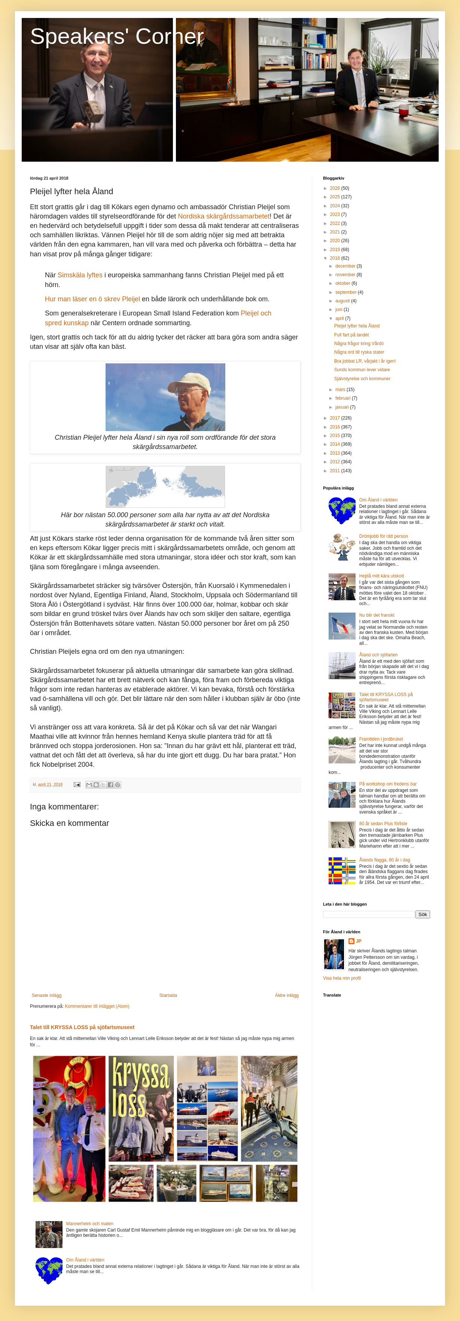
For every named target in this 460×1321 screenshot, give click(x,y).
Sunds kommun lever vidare (362, 369)
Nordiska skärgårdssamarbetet (223, 216)
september (346, 292)
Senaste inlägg (46, 995)
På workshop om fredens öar (388, 784)
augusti (343, 300)
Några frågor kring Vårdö (359, 343)
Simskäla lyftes (80, 275)
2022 (335, 223)
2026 (335, 188)
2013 (335, 453)
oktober (343, 283)
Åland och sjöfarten (378, 655)
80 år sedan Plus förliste (383, 823)
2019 (335, 249)
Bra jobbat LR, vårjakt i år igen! (365, 361)
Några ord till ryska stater (359, 352)
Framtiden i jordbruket (381, 739)
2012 (335, 461)
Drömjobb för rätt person (383, 536)
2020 (335, 240)
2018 (335, 258)
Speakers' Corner (117, 36)
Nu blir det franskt (376, 615)
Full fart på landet (351, 335)
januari (342, 407)
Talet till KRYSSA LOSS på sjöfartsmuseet (82, 1027)
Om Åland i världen (85, 1260)
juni (339, 309)
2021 (335, 232)
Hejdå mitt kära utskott (381, 576)
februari (343, 398)
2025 (335, 196)
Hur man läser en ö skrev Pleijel (92, 299)
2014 (335, 444)
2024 (335, 205)
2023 (335, 214)
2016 (335, 427)
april (340, 318)
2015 (335, 435)
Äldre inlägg (287, 995)
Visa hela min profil (342, 978)
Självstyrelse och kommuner (362, 378)
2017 (335, 418)
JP (359, 941)
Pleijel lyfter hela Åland (357, 326)
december (346, 266)
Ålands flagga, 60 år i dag (384, 860)
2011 (335, 470)
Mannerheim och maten (89, 1223)
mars (341, 389)
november (346, 274)
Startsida (168, 995)
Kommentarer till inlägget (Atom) (97, 1006)
